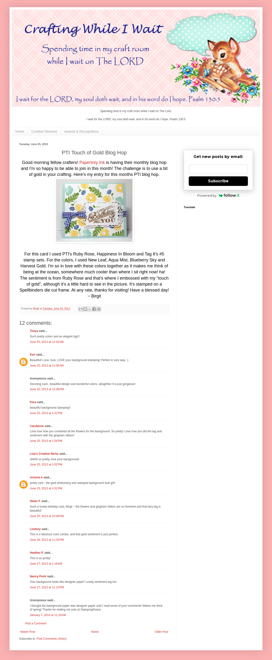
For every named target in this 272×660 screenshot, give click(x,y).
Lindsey (35, 529)
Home (19, 131)
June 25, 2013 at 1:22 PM (46, 413)
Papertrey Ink (92, 162)
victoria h (36, 477)
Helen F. (35, 501)
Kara (33, 402)
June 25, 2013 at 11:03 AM (47, 342)
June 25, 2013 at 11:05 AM (47, 365)
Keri (32, 354)
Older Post (161, 631)
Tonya (34, 331)
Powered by (218, 195)
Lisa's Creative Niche (44, 453)
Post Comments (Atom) (51, 638)
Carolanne (37, 426)
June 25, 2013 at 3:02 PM (46, 464)
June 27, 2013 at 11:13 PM (47, 587)
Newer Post (27, 631)
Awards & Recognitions (81, 131)
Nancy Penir (38, 576)
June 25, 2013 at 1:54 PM (46, 441)
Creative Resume (44, 131)
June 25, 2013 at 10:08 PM (47, 516)
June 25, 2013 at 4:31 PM (46, 488)
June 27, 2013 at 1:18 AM (46, 563)
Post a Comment (35, 623)
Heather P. (37, 552)
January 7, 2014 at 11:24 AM (48, 615)
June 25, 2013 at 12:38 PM (47, 389)
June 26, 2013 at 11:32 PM (47, 539)
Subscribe (218, 181)
